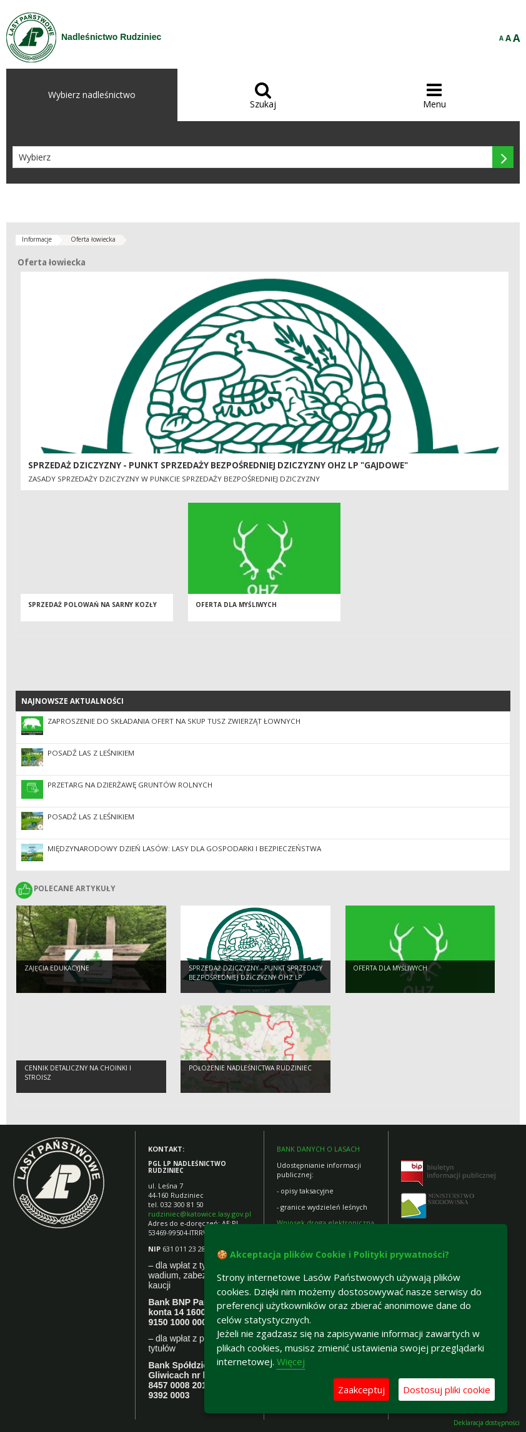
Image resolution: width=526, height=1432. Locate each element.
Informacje (37, 239)
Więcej (291, 1361)
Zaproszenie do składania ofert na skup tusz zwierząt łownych (173, 721)
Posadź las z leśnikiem (90, 753)
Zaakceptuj (361, 1389)
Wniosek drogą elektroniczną (325, 1222)
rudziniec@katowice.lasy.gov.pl (199, 1213)
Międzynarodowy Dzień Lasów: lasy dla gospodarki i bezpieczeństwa (184, 848)
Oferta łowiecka (93, 239)
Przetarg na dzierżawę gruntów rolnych (129, 784)
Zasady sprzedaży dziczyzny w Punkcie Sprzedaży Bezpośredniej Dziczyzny (174, 478)
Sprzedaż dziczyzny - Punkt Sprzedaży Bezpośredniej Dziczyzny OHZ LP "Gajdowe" (218, 465)
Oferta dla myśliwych (236, 607)
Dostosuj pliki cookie (446, 1389)
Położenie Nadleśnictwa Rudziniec (250, 1069)
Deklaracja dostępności (487, 1423)
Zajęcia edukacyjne (56, 969)
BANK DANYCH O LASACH (318, 1148)
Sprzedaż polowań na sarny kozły (92, 607)
